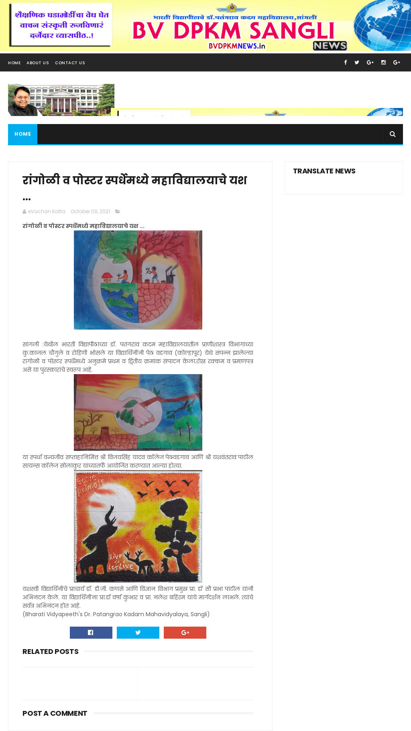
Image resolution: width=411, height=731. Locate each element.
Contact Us (70, 63)
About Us (37, 63)
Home (14, 63)
